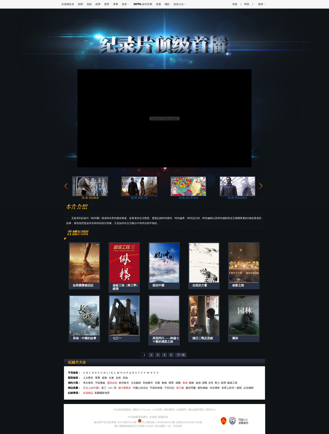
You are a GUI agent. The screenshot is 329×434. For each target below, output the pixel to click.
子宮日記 (169, 387)
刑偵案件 (148, 382)
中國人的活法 (140, 387)
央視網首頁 (67, 4)
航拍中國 (158, 285)
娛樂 (178, 382)
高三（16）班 (108, 387)
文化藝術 (136, 382)
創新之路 (238, 285)
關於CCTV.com (141, 409)
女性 (210, 382)
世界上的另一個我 (232, 387)
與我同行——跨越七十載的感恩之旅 (166, 340)
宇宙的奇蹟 (156, 387)
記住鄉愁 (249, 387)
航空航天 (124, 382)
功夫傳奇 (215, 387)
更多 (124, 4)
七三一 (117, 338)
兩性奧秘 (203, 387)
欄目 (167, 4)
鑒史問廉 (191, 387)
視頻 (89, 4)
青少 (217, 382)
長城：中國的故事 (84, 338)
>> (261, 186)
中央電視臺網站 (122, 409)
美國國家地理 (102, 392)
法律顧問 (181, 409)
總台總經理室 (196, 409)
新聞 (80, 4)
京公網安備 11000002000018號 (156, 422)
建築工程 (232, 382)
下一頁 (181, 354)
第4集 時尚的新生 (237, 197)
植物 (191, 382)
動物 (164, 382)
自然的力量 (199, 285)
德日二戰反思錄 (202, 338)
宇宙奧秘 (100, 382)
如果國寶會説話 (83, 285)
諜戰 (204, 382)
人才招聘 (157, 409)
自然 (118, 377)
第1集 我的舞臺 (90, 197)
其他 (125, 377)
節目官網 (147, 4)
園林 (235, 338)
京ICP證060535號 (127, 422)
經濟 (98, 4)
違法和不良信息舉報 (105, 422)
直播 (158, 4)
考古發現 (88, 382)
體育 (106, 4)
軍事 (115, 4)
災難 (157, 382)
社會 (111, 377)
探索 (104, 377)
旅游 (198, 382)
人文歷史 (88, 377)
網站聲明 (169, 409)
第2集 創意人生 (139, 197)
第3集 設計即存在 (188, 197)
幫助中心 (211, 409)
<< (66, 186)
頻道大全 (179, 4)
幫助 (246, 4)
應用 (260, 4)
